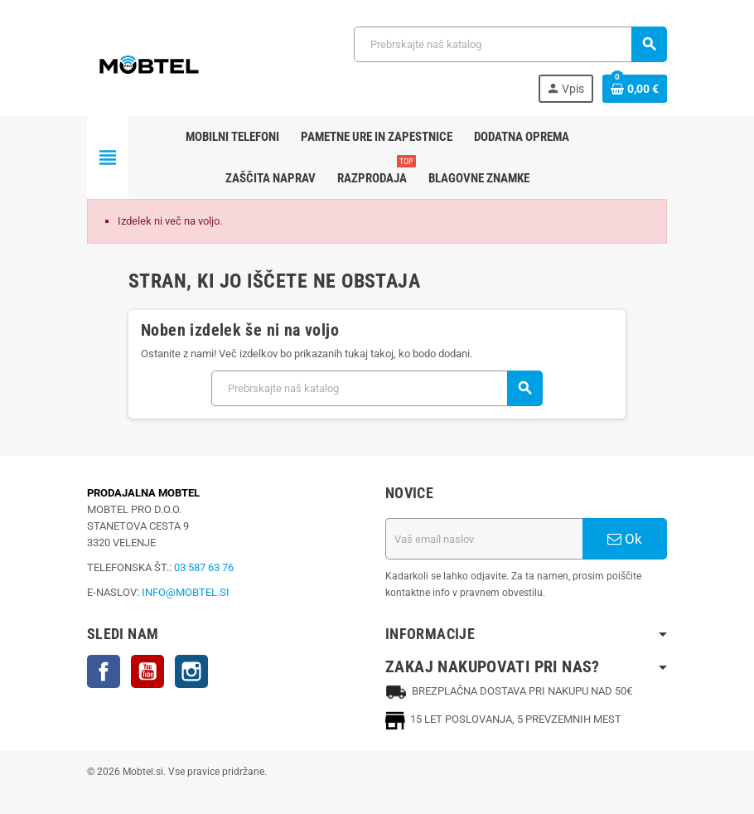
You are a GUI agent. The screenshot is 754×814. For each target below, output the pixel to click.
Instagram (191, 671)
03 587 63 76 (204, 567)
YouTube (147, 671)
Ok (624, 539)
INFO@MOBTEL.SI (186, 592)
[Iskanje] (510, 44)
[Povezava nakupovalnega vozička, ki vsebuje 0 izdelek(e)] (634, 89)
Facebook (103, 671)
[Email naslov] (483, 539)
